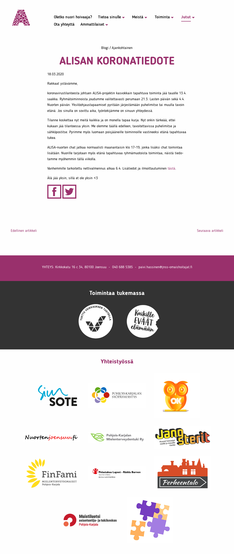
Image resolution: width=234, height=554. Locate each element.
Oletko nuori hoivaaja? (73, 17)
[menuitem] (70, 18)
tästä (171, 168)
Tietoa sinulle (109, 17)
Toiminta (162, 17)
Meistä (137, 17)
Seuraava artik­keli (210, 230)
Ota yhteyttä (64, 24)
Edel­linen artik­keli (24, 230)
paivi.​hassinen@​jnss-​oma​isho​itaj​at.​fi (165, 267)
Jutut (186, 17)
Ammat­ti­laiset (92, 24)
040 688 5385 (122, 267)
